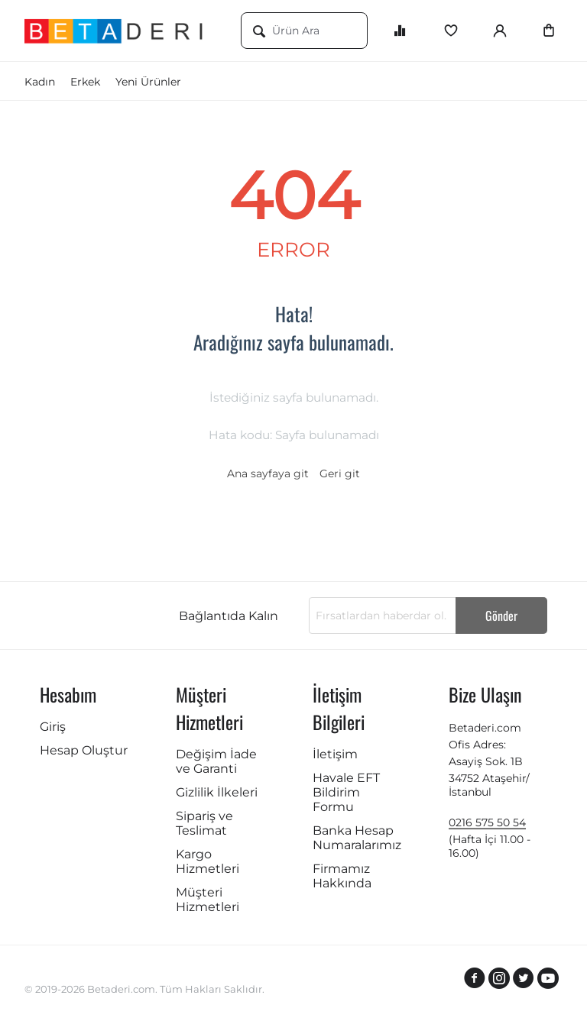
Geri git (339, 473)
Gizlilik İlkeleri (217, 792)
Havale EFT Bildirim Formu (346, 792)
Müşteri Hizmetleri (207, 899)
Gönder (501, 615)
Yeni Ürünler (148, 82)
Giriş (53, 726)
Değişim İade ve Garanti (216, 761)
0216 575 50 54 (487, 822)
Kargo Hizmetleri (207, 861)
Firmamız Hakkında (342, 875)
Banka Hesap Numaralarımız (357, 837)
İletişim (335, 754)
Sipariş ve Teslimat (204, 823)
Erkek (85, 82)
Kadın (39, 82)
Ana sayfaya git (268, 473)
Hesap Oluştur (84, 750)
